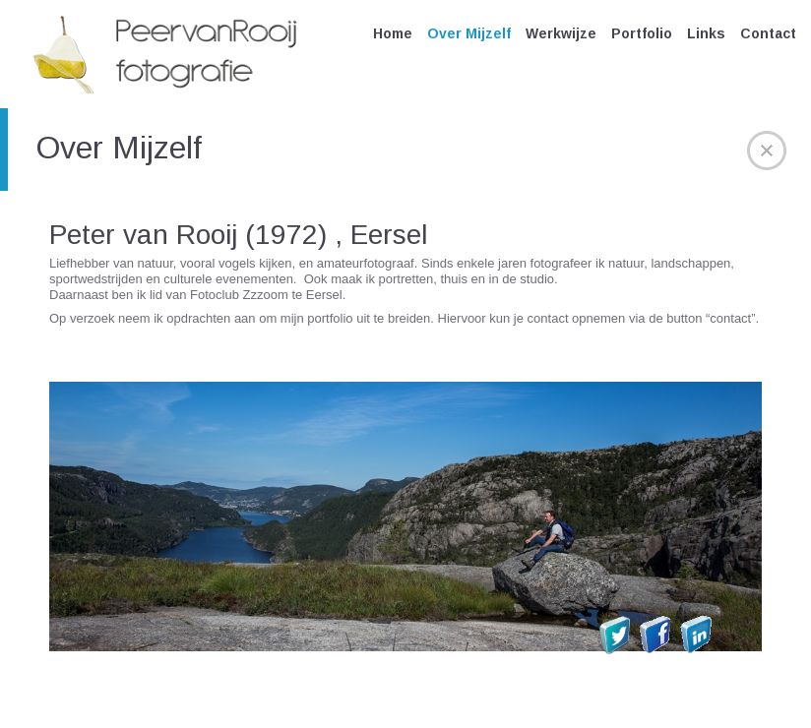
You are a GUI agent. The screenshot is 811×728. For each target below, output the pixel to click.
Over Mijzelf (469, 33)
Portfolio (641, 33)
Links (706, 33)
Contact (768, 33)
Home (392, 33)
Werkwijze (561, 33)
